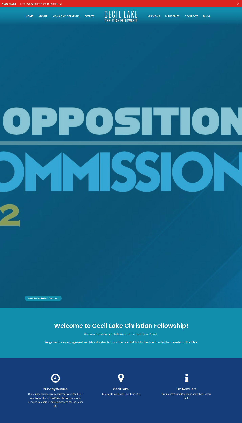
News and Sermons (66, 16)
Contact (191, 16)
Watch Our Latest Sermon (43, 298)
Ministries (172, 16)
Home (29, 16)
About (42, 16)
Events (89, 16)
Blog (206, 16)
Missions (154, 16)
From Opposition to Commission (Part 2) (41, 3)
